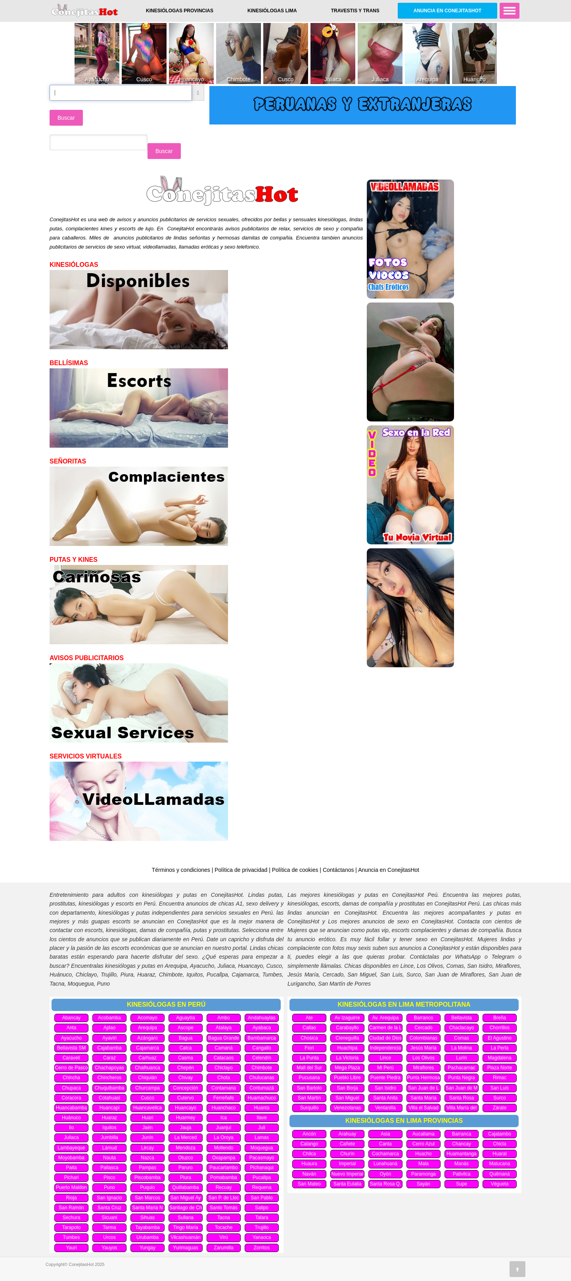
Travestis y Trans (355, 10)
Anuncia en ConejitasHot (447, 10)
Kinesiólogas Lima (272, 10)
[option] (97, 53)
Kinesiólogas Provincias (179, 10)
